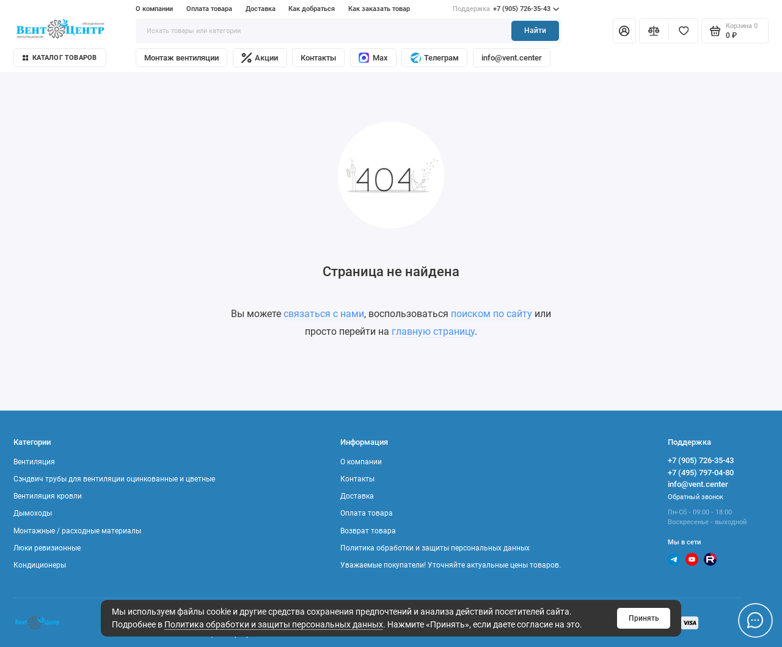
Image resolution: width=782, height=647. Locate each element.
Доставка (261, 9)
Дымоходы (32, 513)
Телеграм (435, 58)
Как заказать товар (379, 9)
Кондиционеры (39, 565)
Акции (260, 58)
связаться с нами (323, 314)
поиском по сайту (491, 314)
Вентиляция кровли (47, 496)
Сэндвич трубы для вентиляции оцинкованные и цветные (114, 479)
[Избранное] (683, 30)
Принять (644, 618)
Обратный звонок (695, 497)
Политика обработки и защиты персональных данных (273, 624)
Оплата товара (209, 9)
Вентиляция (34, 462)
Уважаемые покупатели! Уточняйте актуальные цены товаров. (450, 565)
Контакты (318, 57)
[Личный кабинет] (624, 30)
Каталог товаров (60, 58)
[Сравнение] (654, 30)
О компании (154, 9)
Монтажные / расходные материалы (77, 531)
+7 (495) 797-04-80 (701, 472)
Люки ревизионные (47, 548)
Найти (535, 30)
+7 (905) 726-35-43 (506, 9)
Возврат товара (368, 531)
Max (373, 58)
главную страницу (433, 331)
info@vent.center (511, 57)
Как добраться (311, 9)
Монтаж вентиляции (181, 57)
